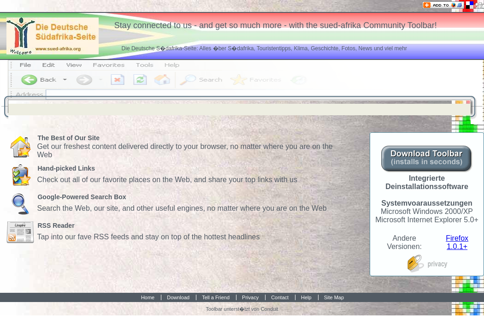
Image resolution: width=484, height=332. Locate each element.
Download (178, 297)
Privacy (250, 297)
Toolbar (214, 309)
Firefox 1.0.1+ (457, 242)
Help (306, 297)
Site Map (334, 297)
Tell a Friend (216, 297)
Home (147, 297)
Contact (280, 297)
